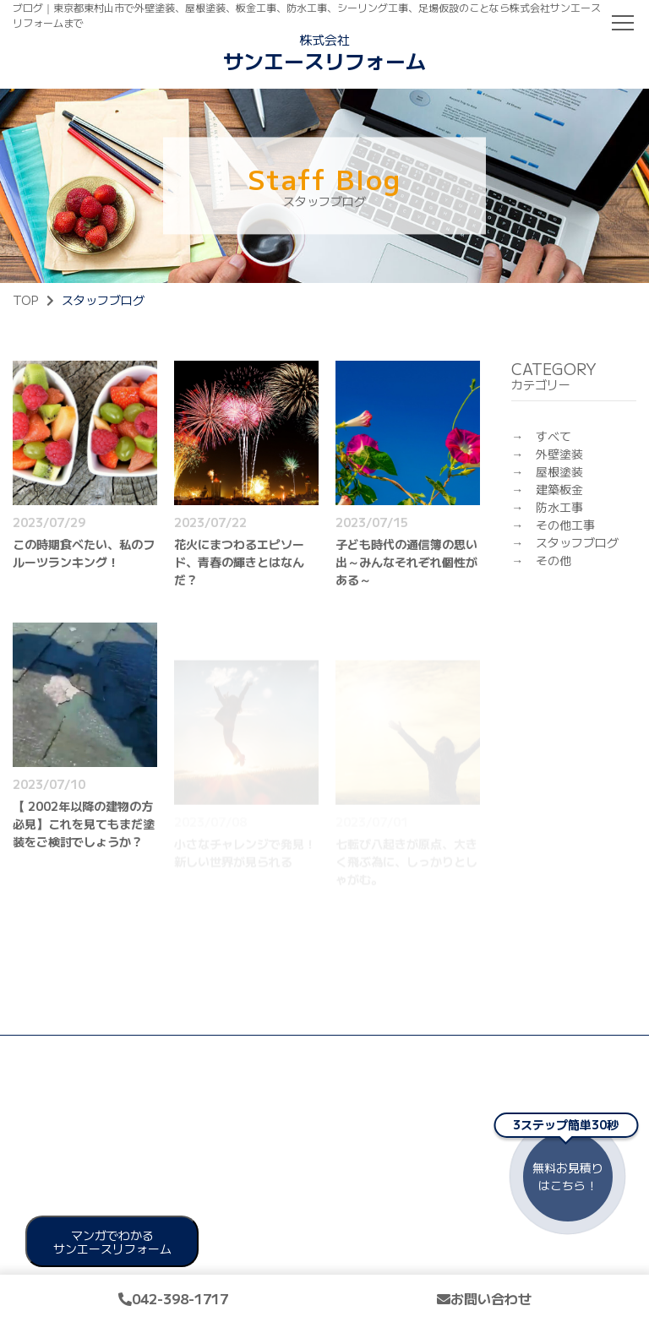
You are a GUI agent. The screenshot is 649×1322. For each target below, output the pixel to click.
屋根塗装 (559, 471)
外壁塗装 (559, 453)
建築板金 (559, 489)
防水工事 (559, 506)
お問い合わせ (484, 1298)
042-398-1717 (173, 1298)
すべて (553, 435)
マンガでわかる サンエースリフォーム (112, 1242)
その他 (553, 560)
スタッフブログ (577, 542)
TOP (25, 299)
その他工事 (565, 524)
